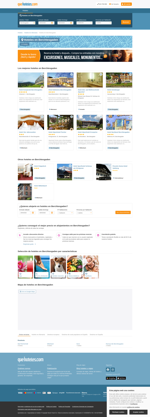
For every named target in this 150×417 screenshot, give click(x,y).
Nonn (78, 344)
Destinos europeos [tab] (53, 334)
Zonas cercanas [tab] (24, 334)
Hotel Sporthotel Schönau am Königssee (82, 167)
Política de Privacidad (64, 406)
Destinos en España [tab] (96, 334)
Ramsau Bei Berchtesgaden (114, 344)
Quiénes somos (24, 368)
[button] (126, 4)
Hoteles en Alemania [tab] (38, 334)
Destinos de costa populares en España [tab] (74, 334)
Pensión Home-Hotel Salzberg (120, 167)
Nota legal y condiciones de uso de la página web (31, 406)
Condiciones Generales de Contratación (83, 406)
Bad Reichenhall (23, 344)
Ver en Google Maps (27, 291)
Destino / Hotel (24, 20)
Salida (62, 20)
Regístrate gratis (29, 244)
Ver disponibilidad (123, 212)
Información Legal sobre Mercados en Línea (29, 409)
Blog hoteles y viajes (85, 368)
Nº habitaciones (81, 20)
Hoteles (20, 33)
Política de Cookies (51, 406)
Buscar (126, 22)
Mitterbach (50, 344)
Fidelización (52, 368)
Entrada (43, 20)
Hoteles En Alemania (30, 33)
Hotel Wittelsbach (40, 186)
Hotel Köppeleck (40, 166)
